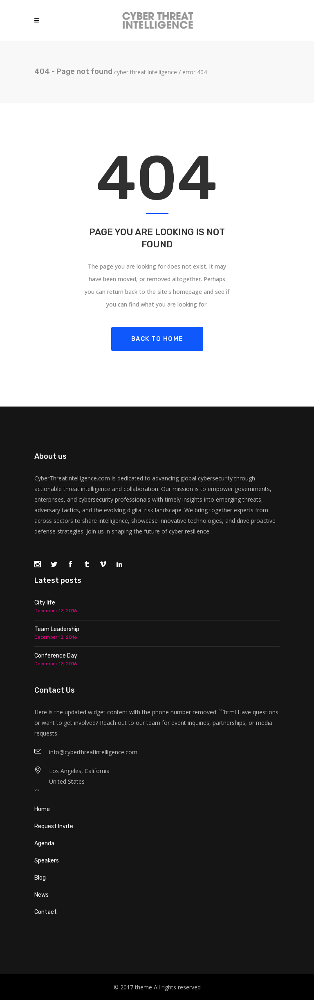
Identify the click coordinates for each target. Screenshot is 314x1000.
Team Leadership (56, 629)
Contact (45, 912)
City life (44, 602)
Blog (40, 877)
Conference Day (55, 655)
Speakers (46, 860)
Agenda (44, 843)
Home (42, 809)
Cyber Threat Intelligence (145, 72)
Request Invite (53, 826)
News (41, 894)
